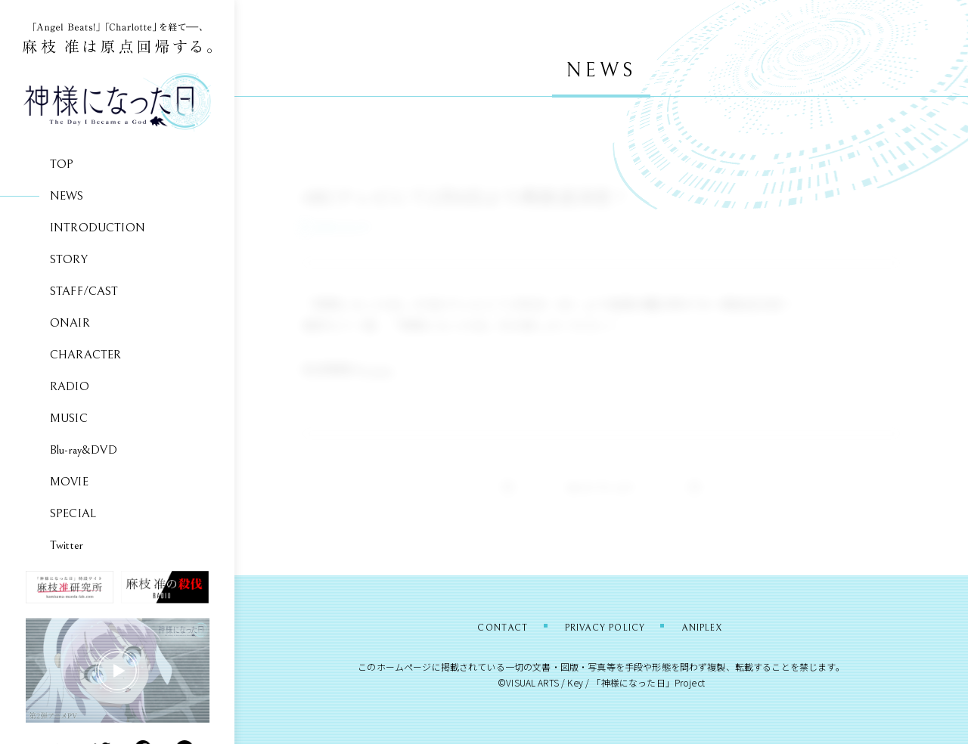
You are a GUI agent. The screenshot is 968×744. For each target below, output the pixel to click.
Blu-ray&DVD (83, 450)
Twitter (66, 545)
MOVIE (69, 482)
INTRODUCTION (97, 228)
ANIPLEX (724, 627)
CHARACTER (85, 355)
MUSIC (69, 418)
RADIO (69, 386)
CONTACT (480, 627)
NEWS (67, 196)
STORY (69, 259)
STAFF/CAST (84, 291)
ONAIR (70, 323)
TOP (61, 164)
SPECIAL (73, 513)
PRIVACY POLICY (604, 627)
